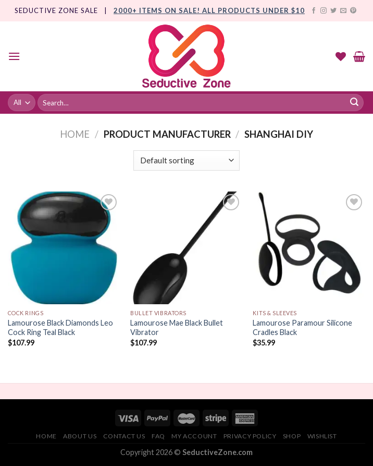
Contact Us (124, 436)
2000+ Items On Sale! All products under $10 (209, 10)
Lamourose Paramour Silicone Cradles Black (302, 327)
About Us (79, 436)
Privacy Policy (250, 436)
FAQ (158, 436)
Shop (292, 436)
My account (194, 436)
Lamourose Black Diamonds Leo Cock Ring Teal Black (60, 327)
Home (75, 134)
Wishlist (322, 436)
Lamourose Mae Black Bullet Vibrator (176, 327)
